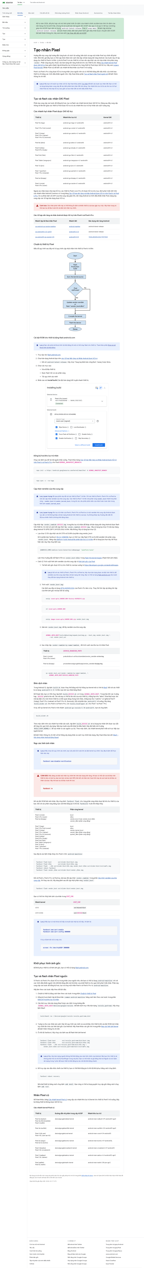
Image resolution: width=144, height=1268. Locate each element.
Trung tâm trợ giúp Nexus (114, 1251)
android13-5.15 (74, 237)
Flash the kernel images (93, 558)
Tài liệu (5, 8)
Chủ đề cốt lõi (44, 13)
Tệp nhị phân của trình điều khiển (40, 1260)
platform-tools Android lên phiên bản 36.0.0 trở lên (74, 540)
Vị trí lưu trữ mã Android (37, 1244)
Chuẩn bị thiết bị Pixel (88, 994)
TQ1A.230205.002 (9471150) (98, 237)
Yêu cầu (32, 1248)
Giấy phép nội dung (87, 1175)
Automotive (98, 13)
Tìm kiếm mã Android (37, 2)
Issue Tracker (110, 1264)
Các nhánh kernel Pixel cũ (58, 1100)
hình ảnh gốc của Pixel (87, 562)
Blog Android (72, 1251)
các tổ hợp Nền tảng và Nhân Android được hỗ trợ (79, 358)
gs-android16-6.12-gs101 (43, 232)
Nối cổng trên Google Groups (77, 1264)
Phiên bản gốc (34, 1257)
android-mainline (74, 226)
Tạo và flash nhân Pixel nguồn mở (96, 74)
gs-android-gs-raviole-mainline (45, 226)
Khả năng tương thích (62, 13)
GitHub (32, 1264)
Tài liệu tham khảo (114, 13)
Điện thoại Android (81, 13)
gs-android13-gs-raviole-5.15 (44, 237)
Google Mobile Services (113, 1257)
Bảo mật (31, 13)
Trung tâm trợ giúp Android (114, 1244)
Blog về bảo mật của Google (77, 1254)
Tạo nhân (85, 84)
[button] (12, 16)
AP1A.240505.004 (67, 588)
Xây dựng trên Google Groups (77, 1260)
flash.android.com (54, 355)
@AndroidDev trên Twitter (76, 1248)
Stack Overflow (111, 1260)
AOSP (35, 42)
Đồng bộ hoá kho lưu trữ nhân (48, 1000)
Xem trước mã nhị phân (37, 1254)
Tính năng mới (7, 13)
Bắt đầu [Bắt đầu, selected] (20, 13)
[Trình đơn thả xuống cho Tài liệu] (25, 2)
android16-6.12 (74, 232)
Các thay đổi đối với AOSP (76, 33)
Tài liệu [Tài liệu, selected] (19, 2)
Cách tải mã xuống (36, 1251)
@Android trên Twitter (75, 1244)
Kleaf (105, 688)
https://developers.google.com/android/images (101, 565)
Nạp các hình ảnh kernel (109, 1027)
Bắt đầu (49, 42)
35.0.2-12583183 (62, 537)
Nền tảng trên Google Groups (77, 1257)
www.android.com (112, 1254)
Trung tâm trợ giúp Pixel (113, 1248)
